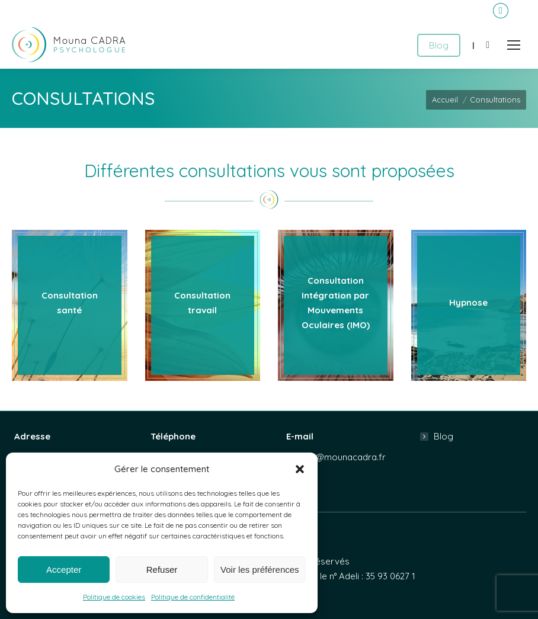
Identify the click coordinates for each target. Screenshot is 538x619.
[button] (300, 469)
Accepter (63, 570)
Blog (443, 436)
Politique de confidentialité (193, 596)
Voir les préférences (259, 570)
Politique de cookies (114, 596)
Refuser (162, 570)
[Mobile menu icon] (513, 45)
